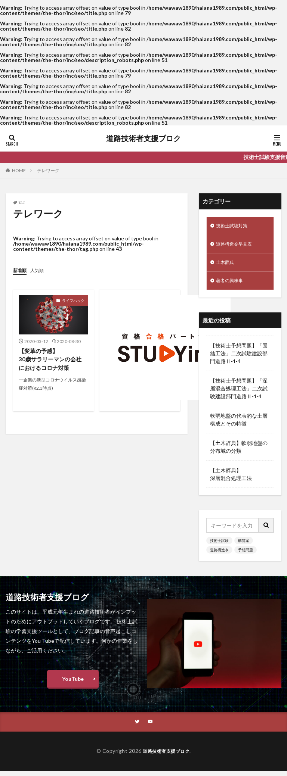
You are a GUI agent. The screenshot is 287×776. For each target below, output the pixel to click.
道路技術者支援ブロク (143, 138)
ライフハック (73, 300)
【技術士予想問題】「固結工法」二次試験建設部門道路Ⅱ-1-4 (239, 358)
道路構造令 (219, 554)
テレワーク (48, 170)
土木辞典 (226, 265)
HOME (19, 170)
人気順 (40, 270)
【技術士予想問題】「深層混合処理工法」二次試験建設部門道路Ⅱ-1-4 (239, 393)
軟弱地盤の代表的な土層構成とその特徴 (239, 424)
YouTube (73, 683)
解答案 (243, 545)
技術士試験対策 (234, 226)
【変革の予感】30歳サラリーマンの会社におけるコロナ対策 (52, 359)
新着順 (21, 270)
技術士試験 (219, 545)
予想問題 (245, 554)
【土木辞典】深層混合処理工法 (231, 478)
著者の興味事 (231, 284)
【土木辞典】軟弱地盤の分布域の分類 (239, 451)
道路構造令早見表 (237, 246)
